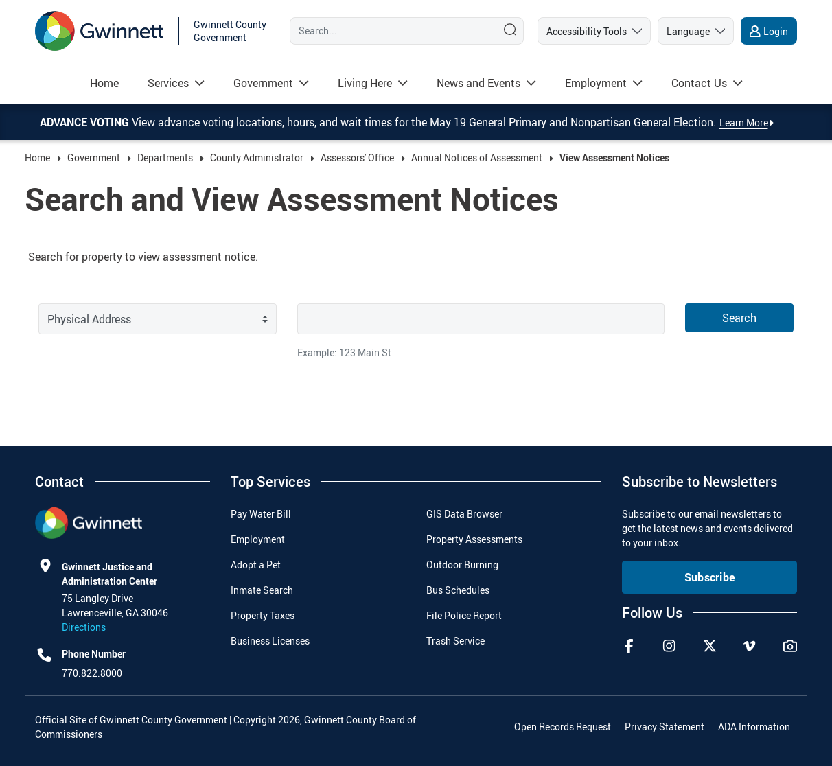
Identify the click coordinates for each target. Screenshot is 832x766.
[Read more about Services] (168, 83)
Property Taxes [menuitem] (262, 615)
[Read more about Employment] (596, 83)
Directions (84, 627)
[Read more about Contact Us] (699, 83)
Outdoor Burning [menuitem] (462, 564)
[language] (696, 31)
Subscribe (709, 577)
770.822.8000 (92, 673)
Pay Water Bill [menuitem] (261, 513)
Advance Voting (86, 122)
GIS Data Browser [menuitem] (464, 513)
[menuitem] (104, 83)
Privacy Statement (664, 726)
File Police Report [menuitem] (464, 615)
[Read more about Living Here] (365, 83)
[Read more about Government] (263, 83)
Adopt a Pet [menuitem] (256, 564)
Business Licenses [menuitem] (270, 640)
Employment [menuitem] (258, 539)
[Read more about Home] (104, 83)
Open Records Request (562, 726)
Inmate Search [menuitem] (262, 589)
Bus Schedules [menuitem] (457, 589)
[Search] (390, 31)
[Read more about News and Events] (478, 83)
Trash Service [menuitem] (455, 640)
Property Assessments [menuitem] (474, 539)
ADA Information (754, 726)
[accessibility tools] (594, 31)
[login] (769, 31)
